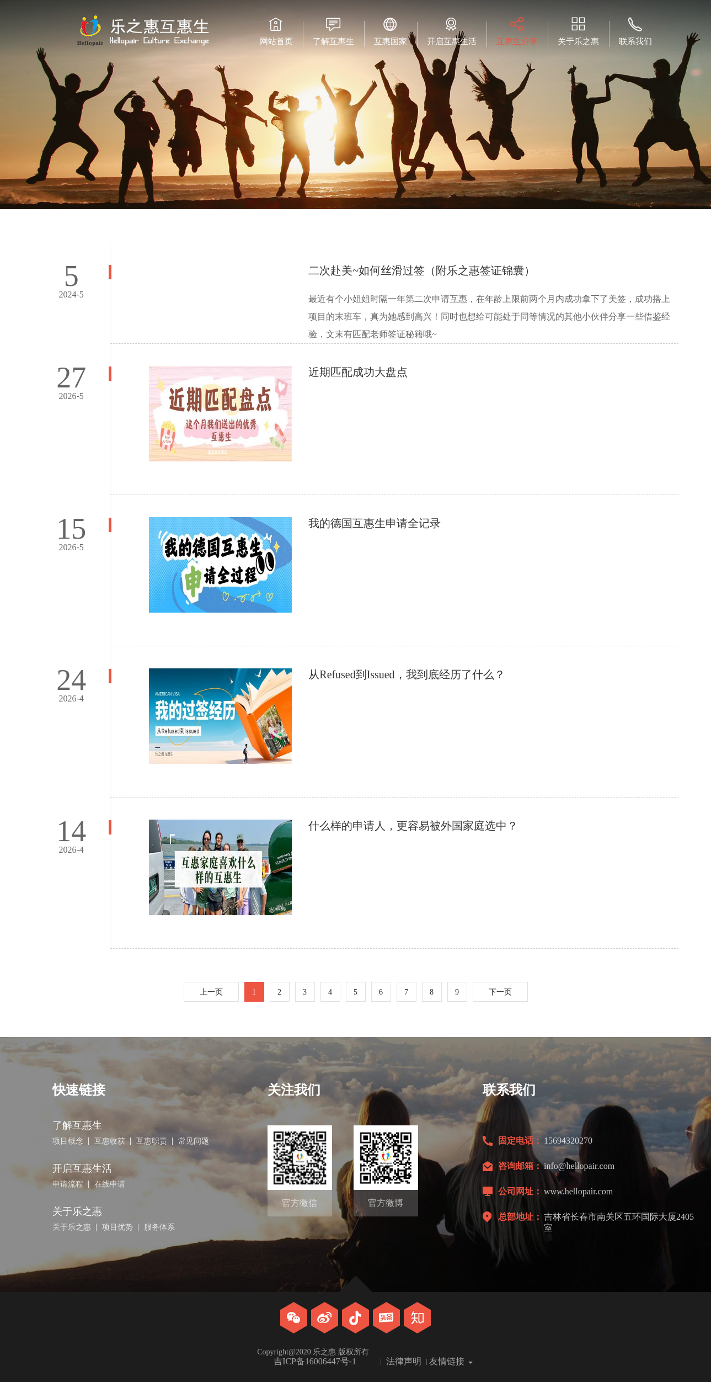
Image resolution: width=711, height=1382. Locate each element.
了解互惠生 (333, 31)
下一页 (500, 992)
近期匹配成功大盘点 (358, 372)
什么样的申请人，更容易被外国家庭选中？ (413, 826)
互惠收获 (109, 1141)
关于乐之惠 (578, 31)
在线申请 (109, 1184)
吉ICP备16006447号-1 (315, 1361)
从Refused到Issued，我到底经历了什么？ (406, 674)
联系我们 (635, 31)
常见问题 (193, 1141)
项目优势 (117, 1227)
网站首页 (276, 31)
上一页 (211, 992)
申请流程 (67, 1184)
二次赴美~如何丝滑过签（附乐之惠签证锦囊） (421, 270)
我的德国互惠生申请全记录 (374, 523)
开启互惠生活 (452, 31)
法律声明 (403, 1361)
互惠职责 (151, 1141)
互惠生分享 (517, 31)
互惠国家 (390, 31)
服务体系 (159, 1227)
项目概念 (67, 1141)
